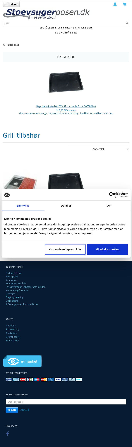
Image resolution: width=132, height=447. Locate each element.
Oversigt (10, 293)
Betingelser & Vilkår (16, 283)
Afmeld (24, 409)
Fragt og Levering (14, 297)
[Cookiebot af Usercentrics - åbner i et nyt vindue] (111, 195)
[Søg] (127, 23)
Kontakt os (11, 280)
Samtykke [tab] (23, 205)
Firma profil (12, 276)
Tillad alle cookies (107, 249)
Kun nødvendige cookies (65, 249)
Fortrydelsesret (14, 272)
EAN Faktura (12, 300)
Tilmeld (12, 409)
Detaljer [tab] (66, 205)
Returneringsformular (17, 290)
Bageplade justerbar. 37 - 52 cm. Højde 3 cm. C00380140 (66, 106)
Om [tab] (109, 205)
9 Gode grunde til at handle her (22, 304)
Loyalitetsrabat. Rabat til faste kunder (25, 286)
